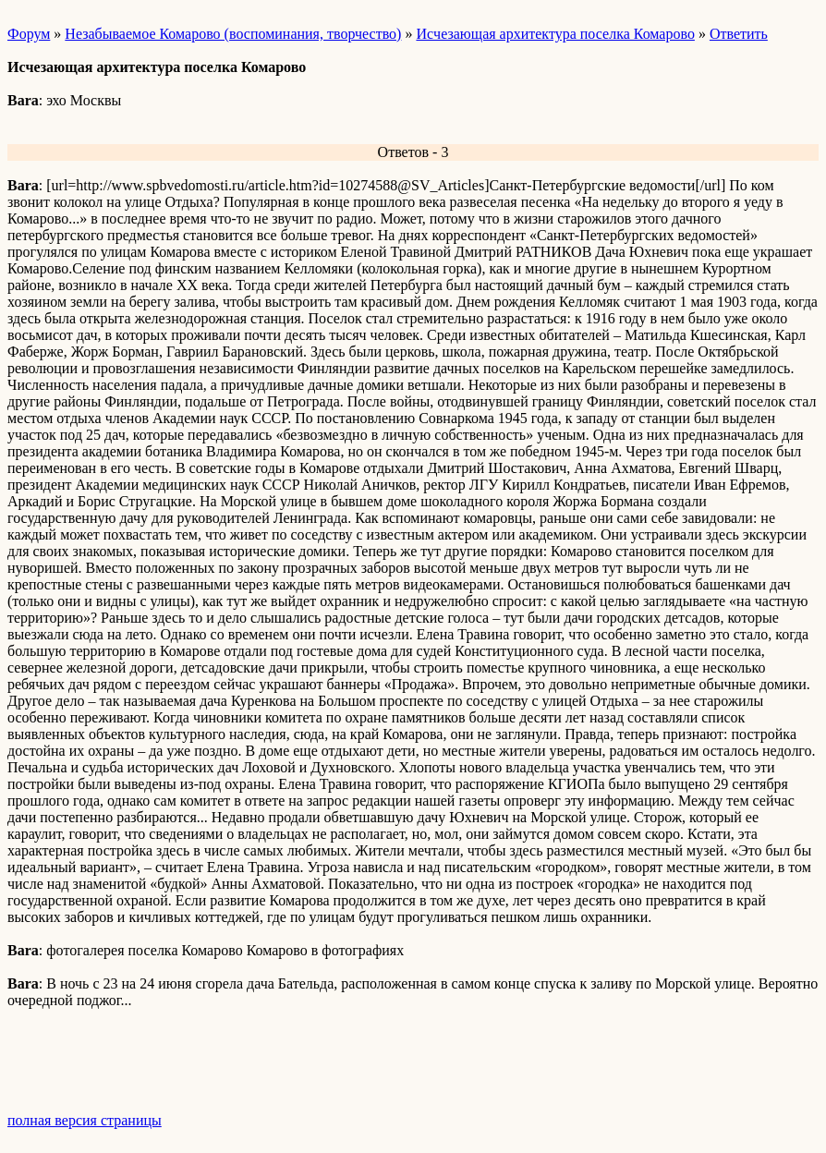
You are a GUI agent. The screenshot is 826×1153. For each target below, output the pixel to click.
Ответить (739, 34)
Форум (28, 34)
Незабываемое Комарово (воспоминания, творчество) (233, 34)
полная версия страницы (84, 1120)
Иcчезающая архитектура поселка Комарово (555, 34)
